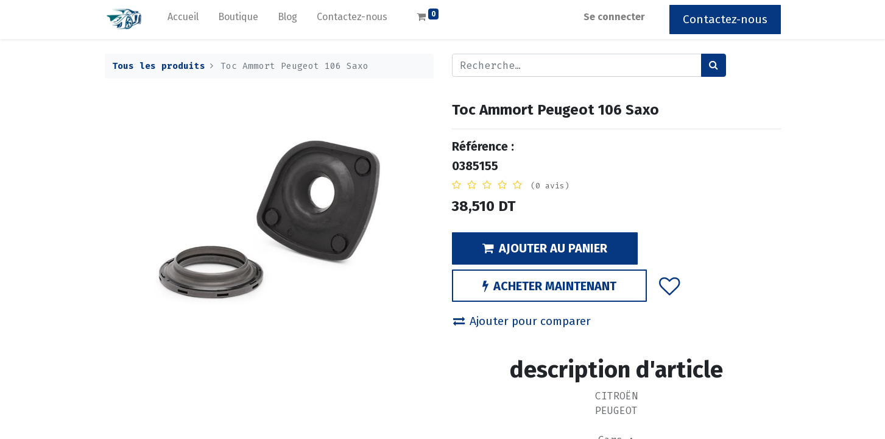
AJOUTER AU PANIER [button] (544, 248)
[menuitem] (183, 19)
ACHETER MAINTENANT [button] (549, 286)
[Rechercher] (713, 65)
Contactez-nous (725, 19)
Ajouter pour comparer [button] (522, 321)
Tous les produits (158, 66)
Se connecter (614, 17)
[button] (669, 285)
